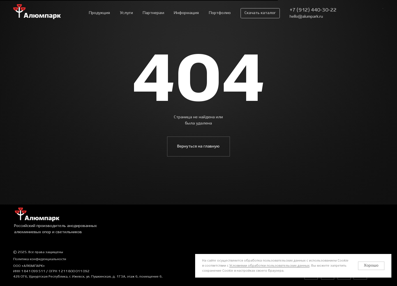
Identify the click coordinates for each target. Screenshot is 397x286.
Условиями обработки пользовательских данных (269, 265)
